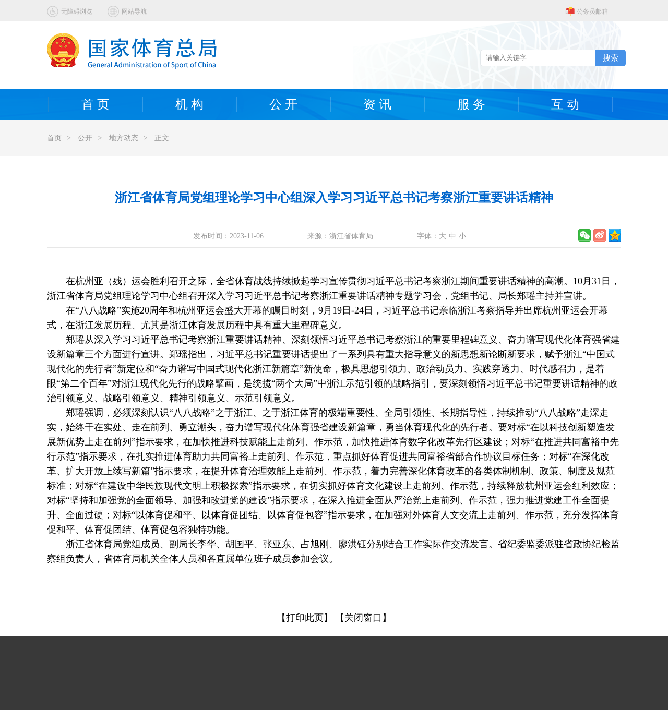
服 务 (471, 104)
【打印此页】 (305, 617)
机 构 (189, 104)
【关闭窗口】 (363, 617)
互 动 (565, 104)
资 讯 (377, 104)
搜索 (610, 57)
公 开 (283, 104)
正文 (161, 138)
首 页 (95, 104)
